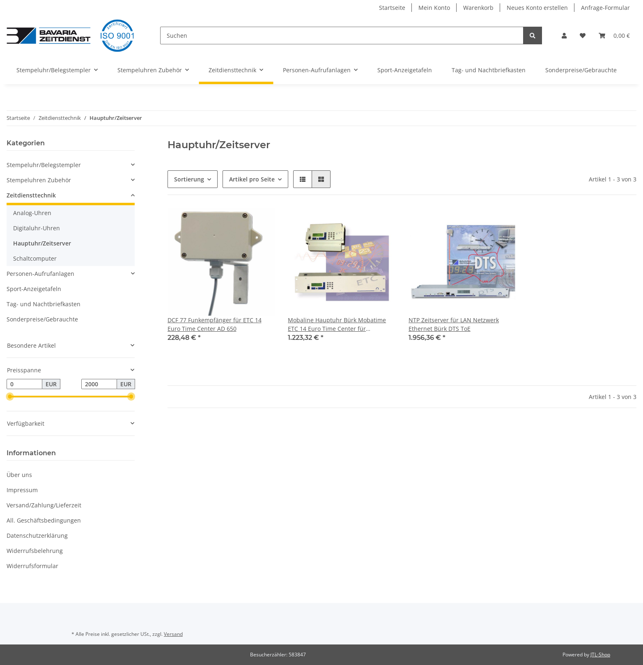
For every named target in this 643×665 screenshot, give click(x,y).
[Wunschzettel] (582, 35)
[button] (564, 35)
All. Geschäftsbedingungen (44, 520)
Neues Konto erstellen (537, 7)
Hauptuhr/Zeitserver (42, 243)
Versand (173, 634)
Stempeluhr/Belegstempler (44, 165)
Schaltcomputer (35, 258)
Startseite (392, 7)
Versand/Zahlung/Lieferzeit (44, 505)
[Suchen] (342, 35)
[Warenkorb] (614, 35)
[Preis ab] (24, 384)
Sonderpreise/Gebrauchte (42, 319)
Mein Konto (434, 7)
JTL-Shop (600, 654)
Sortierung (189, 179)
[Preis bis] (99, 384)
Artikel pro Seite (252, 179)
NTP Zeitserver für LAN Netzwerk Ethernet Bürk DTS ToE (454, 324)
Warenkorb (478, 7)
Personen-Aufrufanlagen (40, 273)
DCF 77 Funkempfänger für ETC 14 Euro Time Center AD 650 (215, 324)
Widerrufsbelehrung (35, 551)
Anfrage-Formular (605, 7)
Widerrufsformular (32, 566)
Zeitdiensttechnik (31, 195)
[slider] (10, 397)
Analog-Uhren (32, 213)
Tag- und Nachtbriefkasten (43, 304)
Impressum (22, 490)
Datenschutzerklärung (37, 535)
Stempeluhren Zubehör (39, 180)
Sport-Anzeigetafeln (34, 289)
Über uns (19, 475)
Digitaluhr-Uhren (36, 228)
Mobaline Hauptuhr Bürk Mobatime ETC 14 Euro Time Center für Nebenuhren (337, 324)
